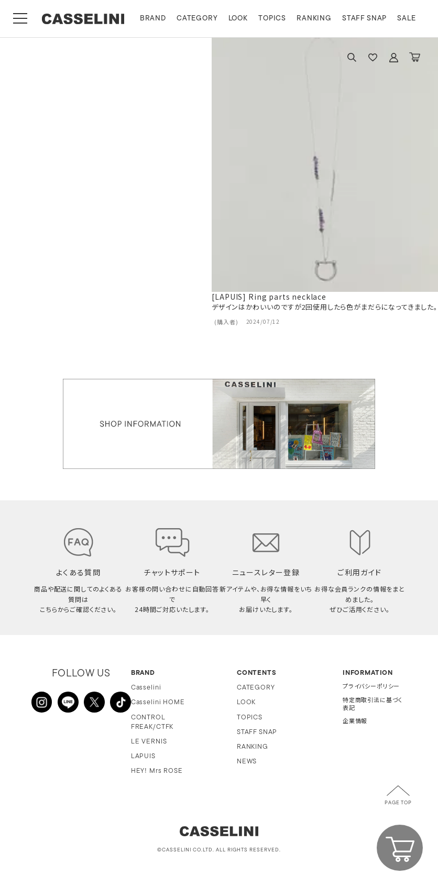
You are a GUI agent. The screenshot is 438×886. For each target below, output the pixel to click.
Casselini (146, 687)
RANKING (315, 19)
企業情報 (355, 722)
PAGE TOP (398, 803)
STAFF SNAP (365, 19)
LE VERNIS (149, 741)
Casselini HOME (158, 702)
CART (414, 57)
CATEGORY (198, 19)
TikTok (120, 702)
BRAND (154, 19)
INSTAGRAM (41, 702)
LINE (68, 702)
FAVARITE (372, 57)
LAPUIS (143, 756)
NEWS (247, 761)
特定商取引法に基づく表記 (373, 705)
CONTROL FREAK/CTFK (152, 722)
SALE (408, 19)
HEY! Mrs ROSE (157, 771)
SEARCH (351, 57)
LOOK (239, 19)
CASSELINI (83, 19)
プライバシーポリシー (371, 687)
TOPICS (273, 19)
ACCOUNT (393, 57)
